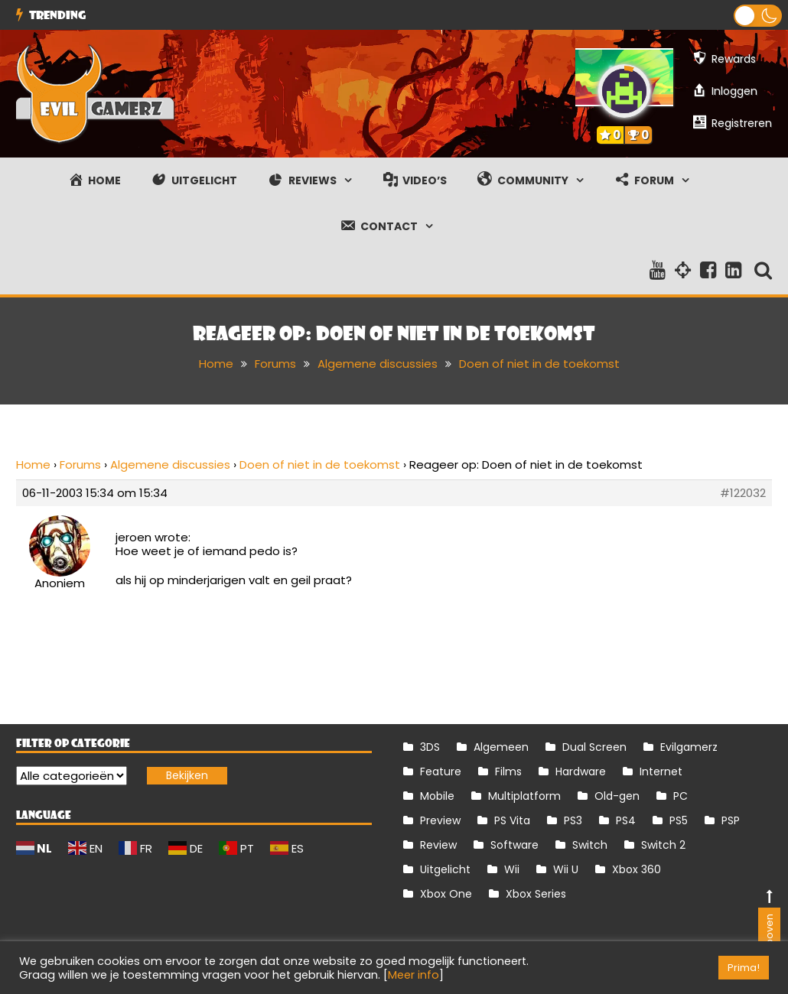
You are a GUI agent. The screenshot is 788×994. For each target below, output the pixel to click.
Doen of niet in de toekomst (319, 464)
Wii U (565, 869)
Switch (589, 845)
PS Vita (512, 820)
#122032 (743, 493)
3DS (430, 747)
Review (438, 845)
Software (514, 845)
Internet (661, 771)
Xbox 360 (636, 869)
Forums (80, 464)
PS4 (626, 820)
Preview (440, 820)
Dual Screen (594, 747)
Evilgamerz (689, 747)
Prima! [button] (744, 967)
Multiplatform (524, 796)
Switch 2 (663, 845)
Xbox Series (536, 893)
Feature (440, 771)
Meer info (413, 975)
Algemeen (501, 747)
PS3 (573, 820)
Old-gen (617, 796)
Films (508, 771)
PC (680, 796)
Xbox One (446, 893)
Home (33, 464)
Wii (511, 869)
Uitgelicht (445, 869)
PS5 (678, 820)
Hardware (580, 771)
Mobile (437, 796)
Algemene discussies (170, 464)
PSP (730, 820)
